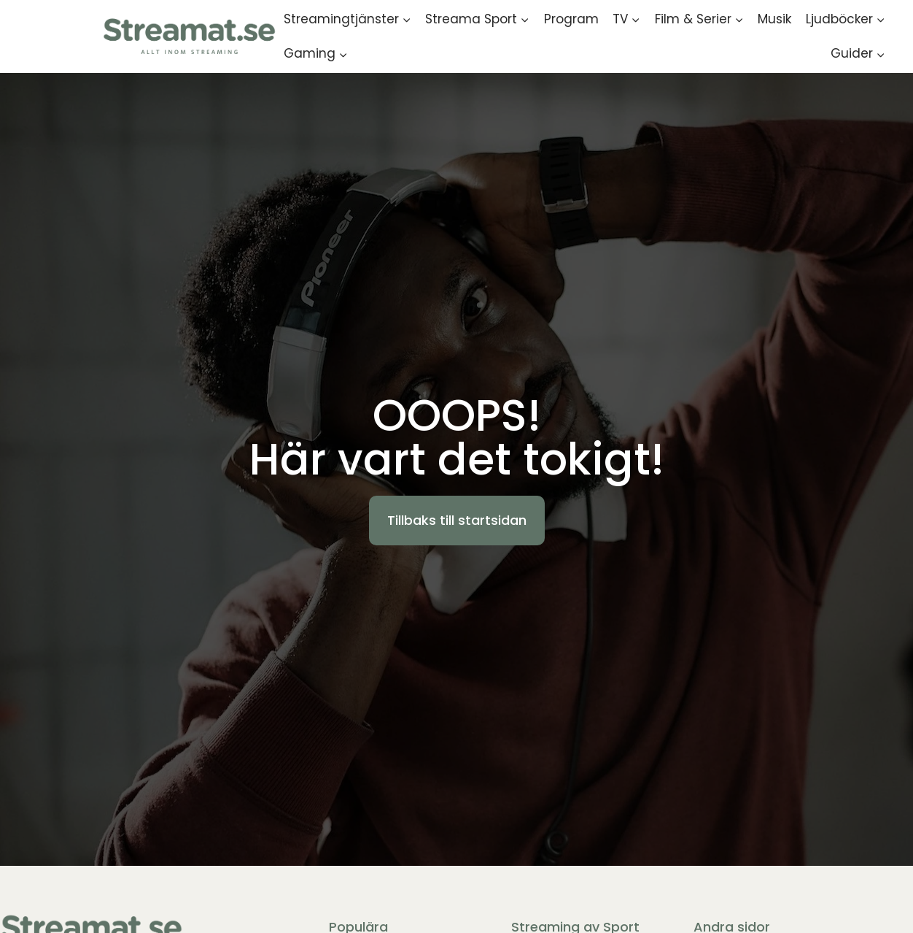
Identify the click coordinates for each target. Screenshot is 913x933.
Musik (774, 19)
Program (571, 19)
